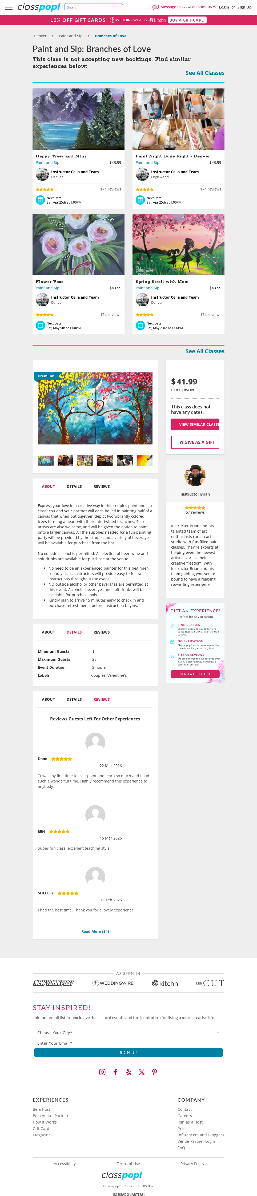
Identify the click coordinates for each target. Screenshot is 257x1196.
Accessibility (65, 1164)
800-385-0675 (204, 6)
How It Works (45, 1122)
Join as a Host (190, 1122)
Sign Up (245, 7)
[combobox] (128, 1032)
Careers (185, 1115)
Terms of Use (128, 1164)
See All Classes (205, 72)
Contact (185, 1109)
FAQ (181, 1147)
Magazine (42, 1134)
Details (74, 486)
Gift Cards (42, 1128)
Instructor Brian (195, 494)
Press (182, 1128)
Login (224, 7)
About (48, 486)
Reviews (102, 486)
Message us (171, 6)
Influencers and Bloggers (201, 1134)
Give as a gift (197, 442)
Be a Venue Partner (51, 1115)
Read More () (95, 931)
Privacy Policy (192, 1164)
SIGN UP (128, 1052)
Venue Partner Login (196, 1141)
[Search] (93, 7)
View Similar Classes (199, 424)
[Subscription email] (128, 1043)
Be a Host (41, 1109)
